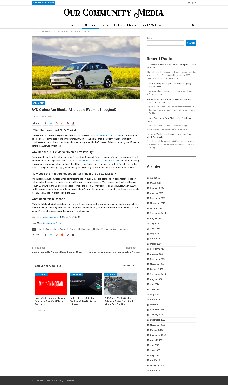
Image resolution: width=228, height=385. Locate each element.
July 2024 (154, 284)
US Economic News (52, 223)
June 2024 (155, 289)
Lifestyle (132, 25)
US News (72, 25)
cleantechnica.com (49, 217)
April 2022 (155, 360)
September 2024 (158, 274)
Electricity (96, 229)
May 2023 (154, 355)
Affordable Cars (44, 229)
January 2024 (156, 315)
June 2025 (155, 228)
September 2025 (158, 213)
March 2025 (155, 244)
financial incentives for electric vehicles (102, 160)
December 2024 (157, 259)
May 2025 (154, 234)
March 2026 (155, 183)
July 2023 (154, 345)
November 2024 (157, 264)
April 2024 (155, 299)
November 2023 (157, 325)
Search (150, 38)
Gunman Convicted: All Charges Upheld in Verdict (114, 252)
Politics (118, 25)
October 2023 (156, 330)
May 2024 (154, 294)
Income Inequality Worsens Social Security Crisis (57, 252)
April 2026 (155, 178)
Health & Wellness (151, 25)
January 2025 (156, 254)
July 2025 (154, 223)
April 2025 (155, 239)
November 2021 (157, 365)
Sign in (192, 3)
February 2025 (157, 249)
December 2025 (157, 198)
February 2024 (157, 309)
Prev (38, 310)
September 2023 (158, 335)
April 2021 (155, 370)
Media (106, 25)
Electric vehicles (84, 229)
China (54, 229)
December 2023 (157, 320)
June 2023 (155, 350)
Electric (72, 229)
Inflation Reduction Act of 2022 (106, 135)
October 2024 (156, 269)
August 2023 (156, 340)
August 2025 (156, 218)
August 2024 (156, 279)
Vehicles (123, 229)
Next (45, 310)
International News (110, 229)
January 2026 (156, 193)
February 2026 (157, 188)
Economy (63, 229)
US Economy (90, 25)
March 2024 (155, 305)
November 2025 (157, 203)
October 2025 (156, 208)
